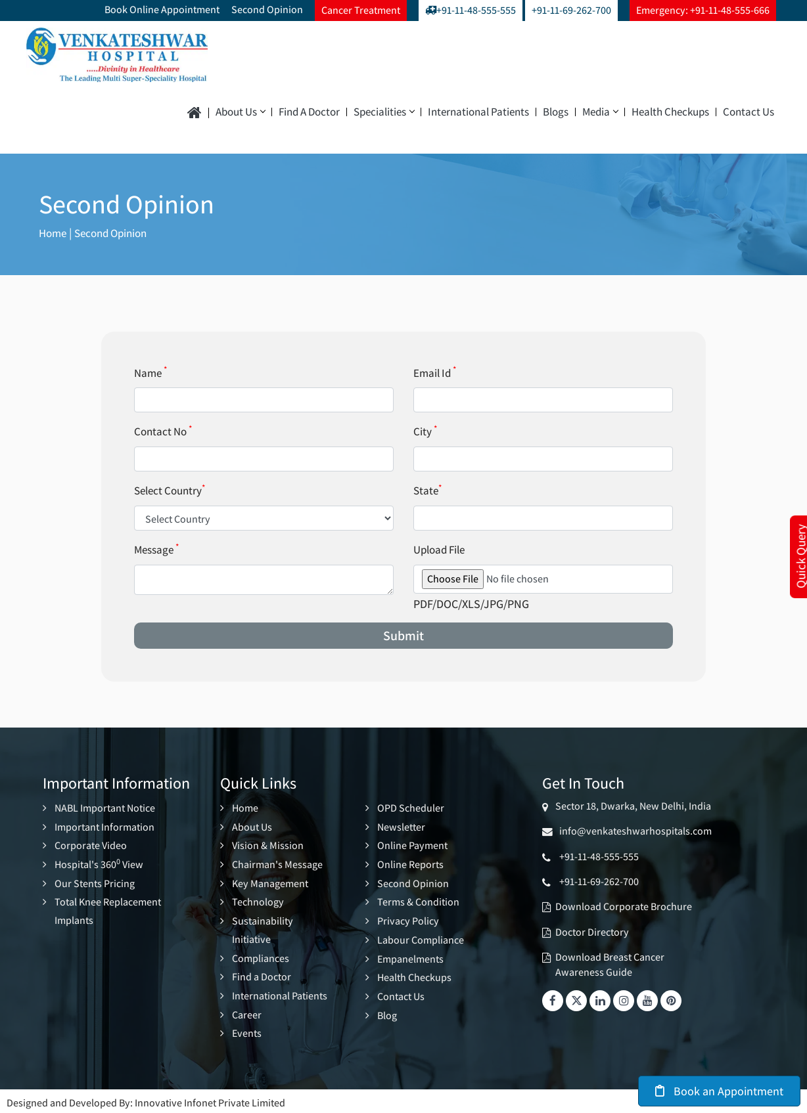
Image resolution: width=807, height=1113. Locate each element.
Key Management (270, 882)
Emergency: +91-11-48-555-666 (703, 10)
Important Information (104, 826)
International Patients (478, 112)
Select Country (169, 490)
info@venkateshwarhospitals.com (633, 831)
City (425, 431)
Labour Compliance (420, 937)
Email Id (434, 373)
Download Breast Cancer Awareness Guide (609, 964)
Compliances (260, 955)
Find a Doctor (309, 112)
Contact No (163, 431)
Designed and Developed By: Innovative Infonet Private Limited (146, 1098)
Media (600, 112)
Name (150, 373)
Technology (258, 900)
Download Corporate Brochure (623, 906)
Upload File (439, 549)
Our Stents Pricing (95, 882)
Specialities (384, 112)
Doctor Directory (592, 932)
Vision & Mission (268, 845)
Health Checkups (670, 112)
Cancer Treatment (360, 10)
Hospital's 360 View (99, 863)
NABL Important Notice (105, 808)
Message (156, 549)
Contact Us (748, 112)
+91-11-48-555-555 (470, 10)
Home (54, 232)
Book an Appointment (719, 1091)
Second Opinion (267, 9)
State (427, 490)
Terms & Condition (418, 900)
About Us (240, 112)
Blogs (555, 112)
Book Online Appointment (161, 9)
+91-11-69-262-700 (571, 10)
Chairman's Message (277, 863)
